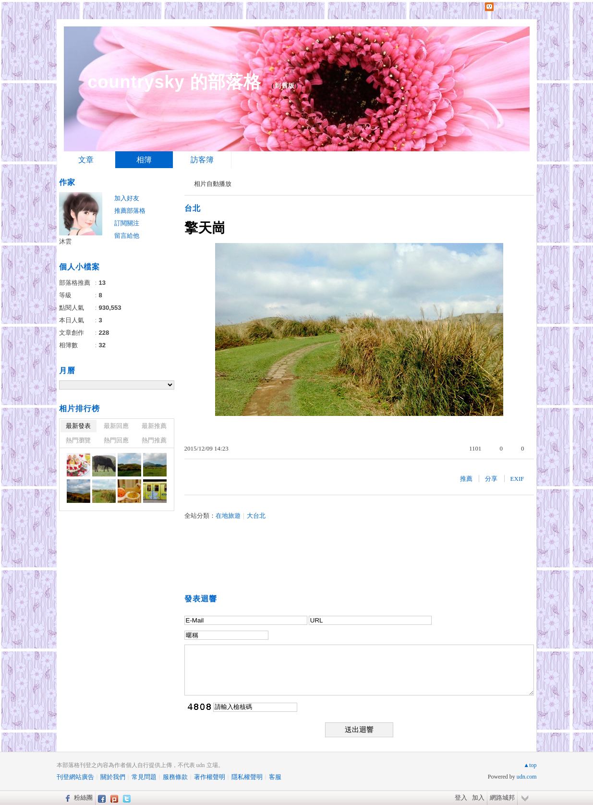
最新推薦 (154, 425)
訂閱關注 (126, 223)
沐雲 (65, 241)
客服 (275, 777)
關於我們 (112, 777)
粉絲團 (83, 797)
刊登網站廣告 (75, 777)
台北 (192, 208)
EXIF (517, 478)
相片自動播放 (212, 183)
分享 (491, 478)
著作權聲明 (209, 777)
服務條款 (175, 777)
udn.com (527, 776)
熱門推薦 (154, 440)
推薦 (466, 478)
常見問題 (144, 777)
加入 (478, 797)
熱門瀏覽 (78, 440)
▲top (529, 765)
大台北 (256, 515)
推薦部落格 (129, 210)
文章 (86, 160)
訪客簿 (202, 160)
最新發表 (78, 425)
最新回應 (116, 425)
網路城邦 (502, 797)
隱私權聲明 (247, 777)
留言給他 (126, 235)
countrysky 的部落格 (174, 82)
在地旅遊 (228, 515)
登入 (461, 797)
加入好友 (126, 198)
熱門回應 (116, 440)
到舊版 (285, 85)
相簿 (144, 160)
